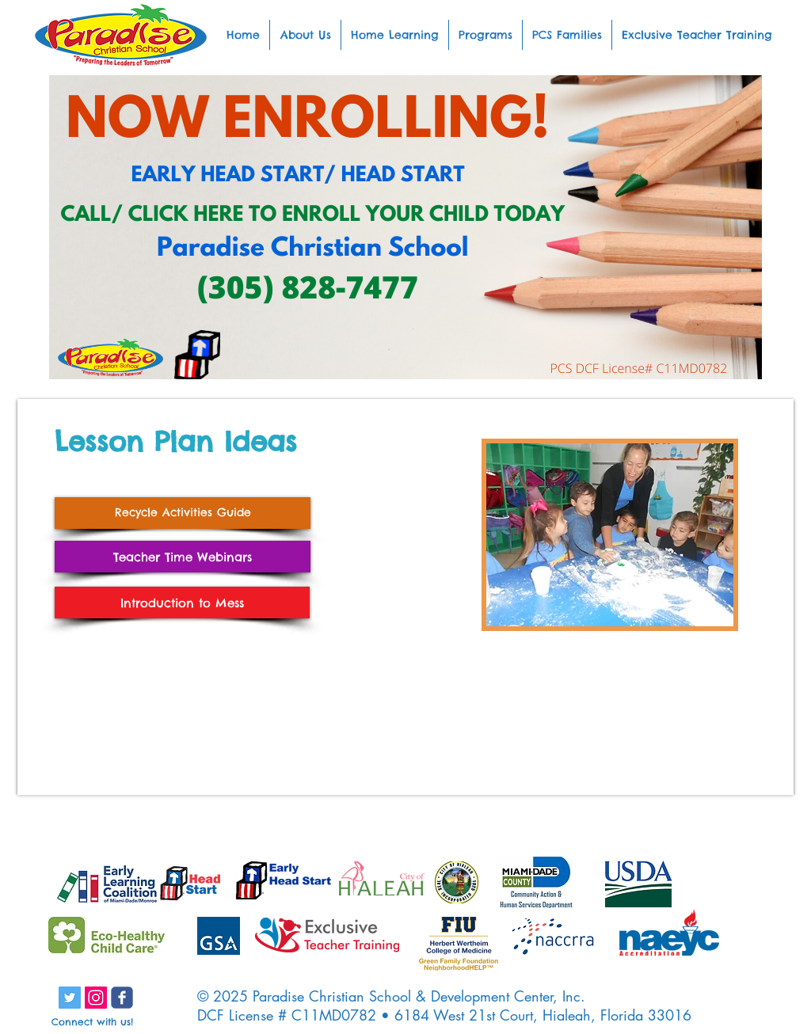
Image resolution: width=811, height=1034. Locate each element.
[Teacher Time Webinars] (182, 556)
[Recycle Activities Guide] (182, 513)
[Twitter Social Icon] (70, 997)
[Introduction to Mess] (182, 602)
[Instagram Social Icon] (96, 997)
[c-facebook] (122, 997)
